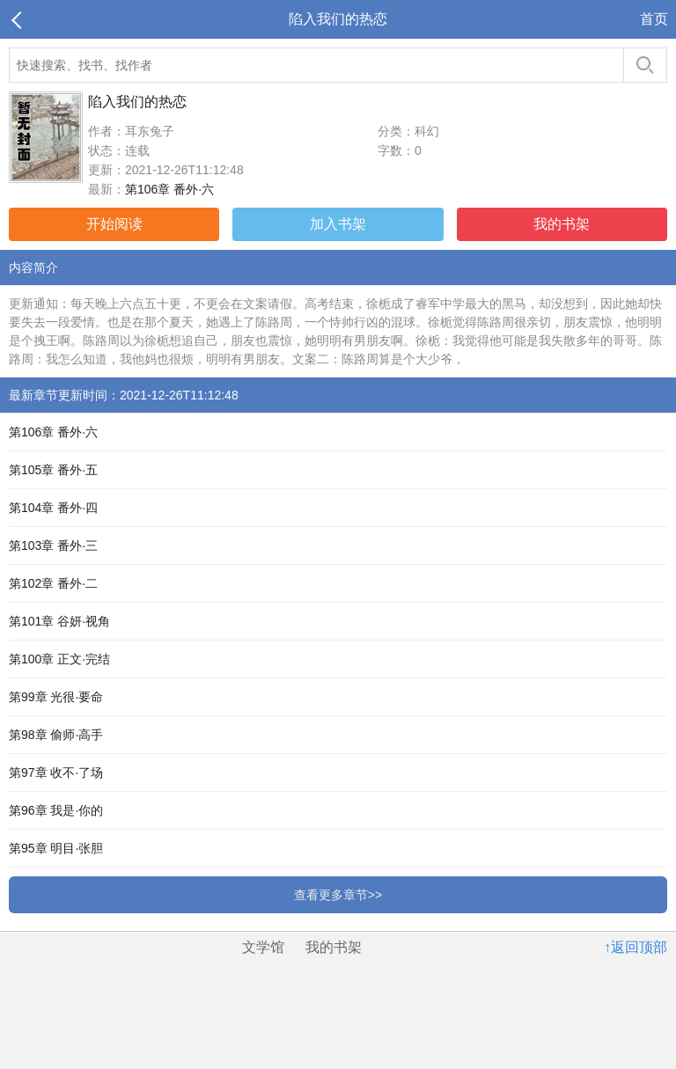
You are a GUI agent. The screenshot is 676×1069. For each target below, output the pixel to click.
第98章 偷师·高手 (56, 735)
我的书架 (561, 223)
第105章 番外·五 (53, 470)
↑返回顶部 (635, 947)
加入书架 (338, 223)
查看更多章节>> (338, 895)
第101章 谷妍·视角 (59, 621)
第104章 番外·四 (53, 508)
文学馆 (263, 947)
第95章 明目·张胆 (56, 848)
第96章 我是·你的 (56, 810)
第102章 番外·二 (53, 583)
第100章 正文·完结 (59, 659)
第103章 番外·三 (53, 545)
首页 (654, 18)
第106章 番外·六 (169, 189)
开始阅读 (114, 223)
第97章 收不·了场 (56, 772)
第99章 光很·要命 (56, 697)
